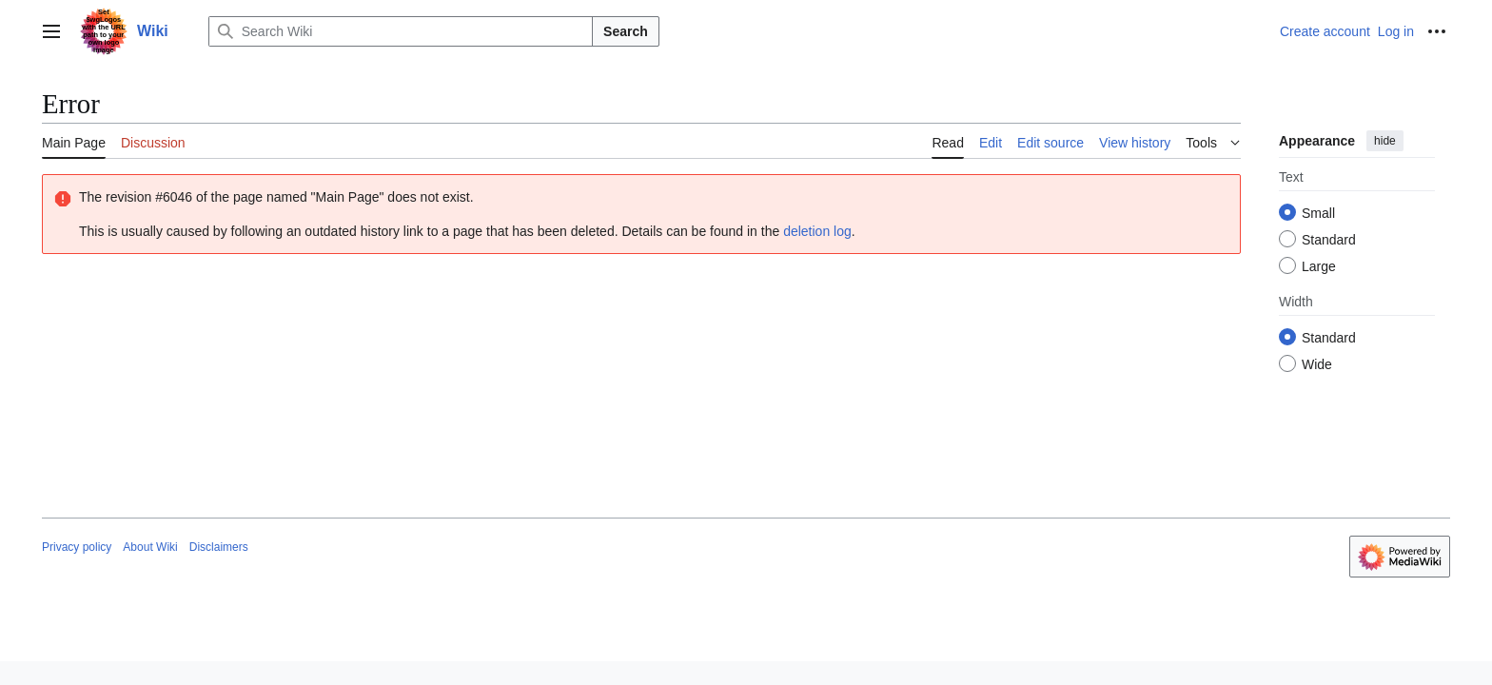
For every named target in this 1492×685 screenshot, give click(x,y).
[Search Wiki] (400, 31)
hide (1385, 140)
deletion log (817, 231)
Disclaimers (218, 547)
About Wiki (150, 547)
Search (625, 31)
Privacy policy (76, 547)
